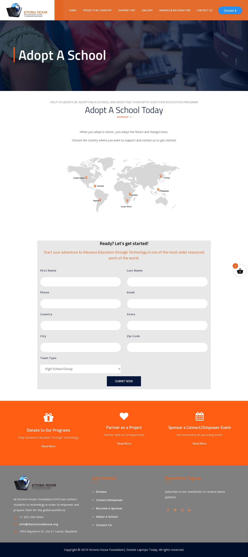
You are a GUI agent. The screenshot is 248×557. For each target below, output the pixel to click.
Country (46, 314)
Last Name (135, 270)
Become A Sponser (109, 508)
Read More (48, 446)
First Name (48, 270)
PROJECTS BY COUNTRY (97, 10)
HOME (72, 10)
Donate (101, 492)
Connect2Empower (109, 500)
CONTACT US (204, 10)
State (131, 314)
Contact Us (104, 525)
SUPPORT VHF (126, 10)
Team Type (48, 358)
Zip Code (133, 336)
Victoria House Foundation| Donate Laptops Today (123, 550)
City (43, 336)
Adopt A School (107, 516)
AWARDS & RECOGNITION (174, 10)
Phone (44, 292)
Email (130, 292)
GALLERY (147, 10)
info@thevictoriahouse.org (38, 524)
